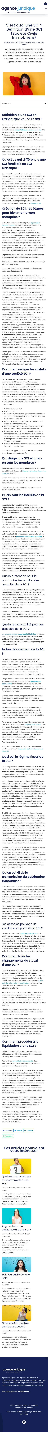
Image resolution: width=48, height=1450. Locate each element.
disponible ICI (36, 203)
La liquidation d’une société (23, 1061)
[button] (46, 9)
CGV (12, 1405)
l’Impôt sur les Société (33, 724)
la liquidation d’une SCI (20, 1043)
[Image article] (16, 1167)
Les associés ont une (19, 634)
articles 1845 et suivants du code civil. (28, 130)
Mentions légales (21, 1405)
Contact (30, 1408)
